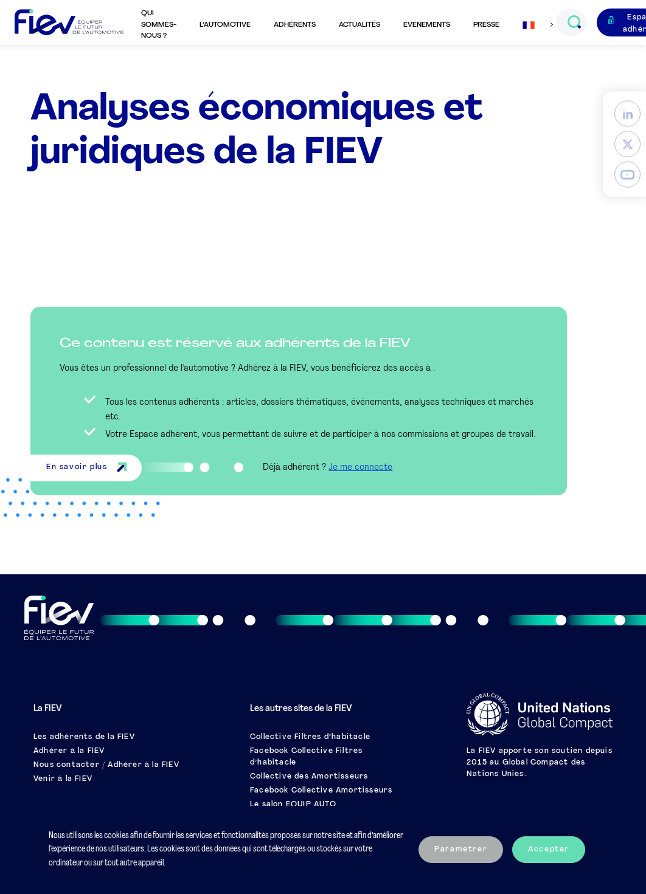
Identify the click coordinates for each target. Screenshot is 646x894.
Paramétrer (460, 849)
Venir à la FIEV (62, 779)
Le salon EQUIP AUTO (293, 804)
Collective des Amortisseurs (309, 776)
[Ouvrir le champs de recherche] (574, 22)
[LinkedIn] (627, 113)
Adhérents (295, 25)
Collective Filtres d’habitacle (310, 737)
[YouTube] (627, 174)
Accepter (548, 849)
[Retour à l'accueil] (69, 22)
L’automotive (225, 25)
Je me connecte (360, 467)
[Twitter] (627, 144)
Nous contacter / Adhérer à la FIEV (106, 765)
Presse (486, 25)
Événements (426, 25)
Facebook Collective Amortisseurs (321, 790)
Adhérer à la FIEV (69, 751)
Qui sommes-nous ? (158, 25)
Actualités (359, 25)
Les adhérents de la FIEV (84, 737)
